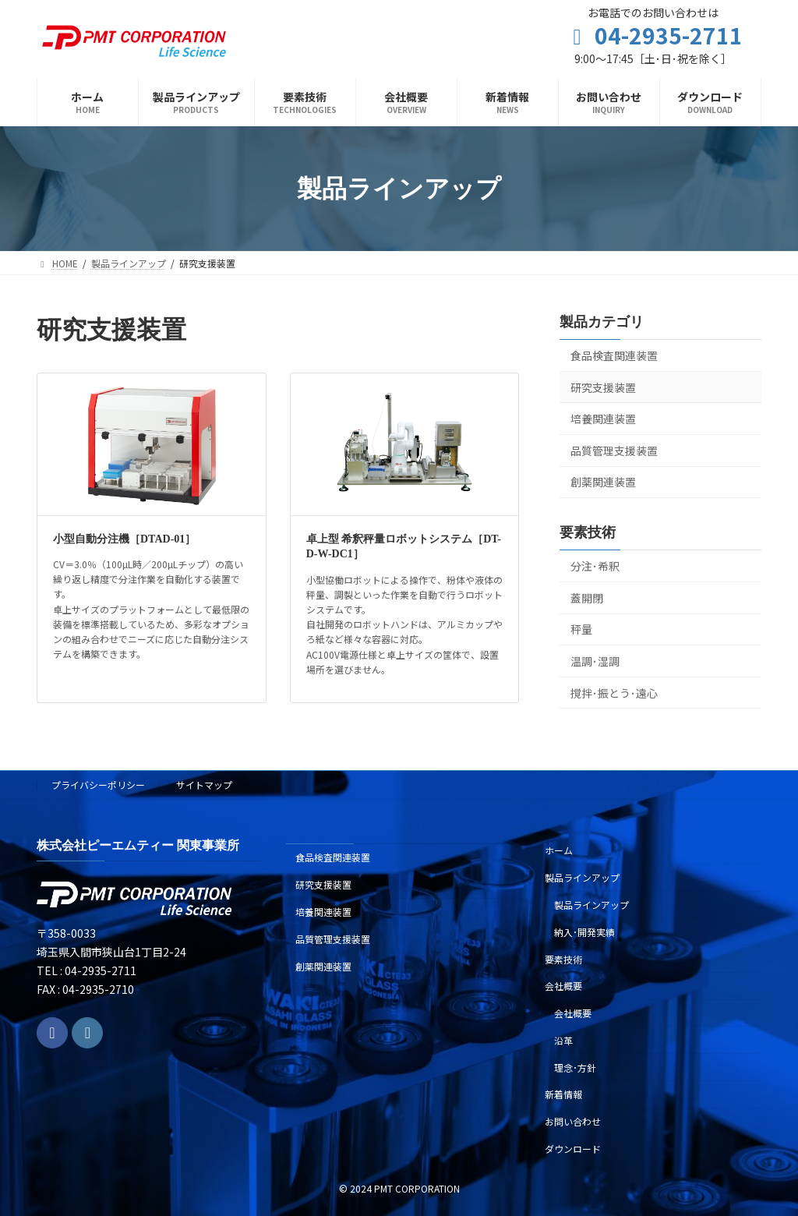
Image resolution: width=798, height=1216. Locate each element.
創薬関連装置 (603, 482)
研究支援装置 (603, 387)
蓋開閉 (586, 598)
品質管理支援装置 (614, 450)
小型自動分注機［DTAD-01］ (124, 539)
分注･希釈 (595, 566)
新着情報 (563, 1094)
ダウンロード (573, 1148)
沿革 (563, 1040)
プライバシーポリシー (98, 784)
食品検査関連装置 (614, 355)
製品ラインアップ (582, 877)
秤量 (581, 630)
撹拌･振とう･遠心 (614, 693)
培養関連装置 (603, 419)
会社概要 (563, 985)
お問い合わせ (573, 1121)
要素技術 (563, 958)
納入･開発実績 (584, 931)
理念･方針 (575, 1066)
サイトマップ (204, 784)
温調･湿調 (595, 661)
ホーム (559, 850)
